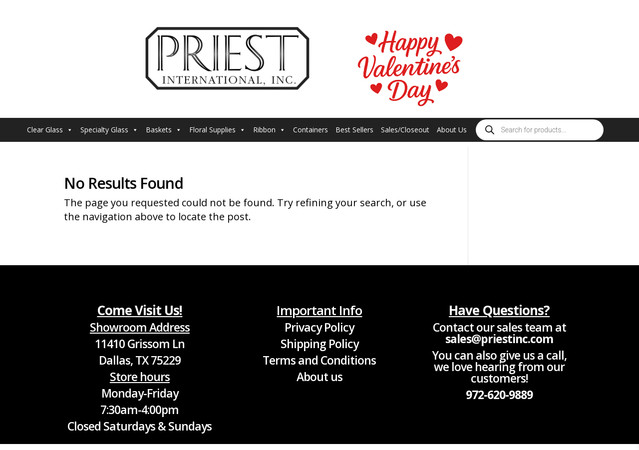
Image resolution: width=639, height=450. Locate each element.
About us (319, 377)
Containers (310, 129)
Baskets (164, 130)
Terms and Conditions (319, 360)
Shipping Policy (319, 344)
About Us (452, 129)
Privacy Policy (319, 327)
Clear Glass (50, 130)
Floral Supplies (217, 130)
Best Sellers (354, 129)
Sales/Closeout (405, 129)
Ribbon (269, 130)
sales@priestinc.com (499, 339)
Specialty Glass (109, 130)
